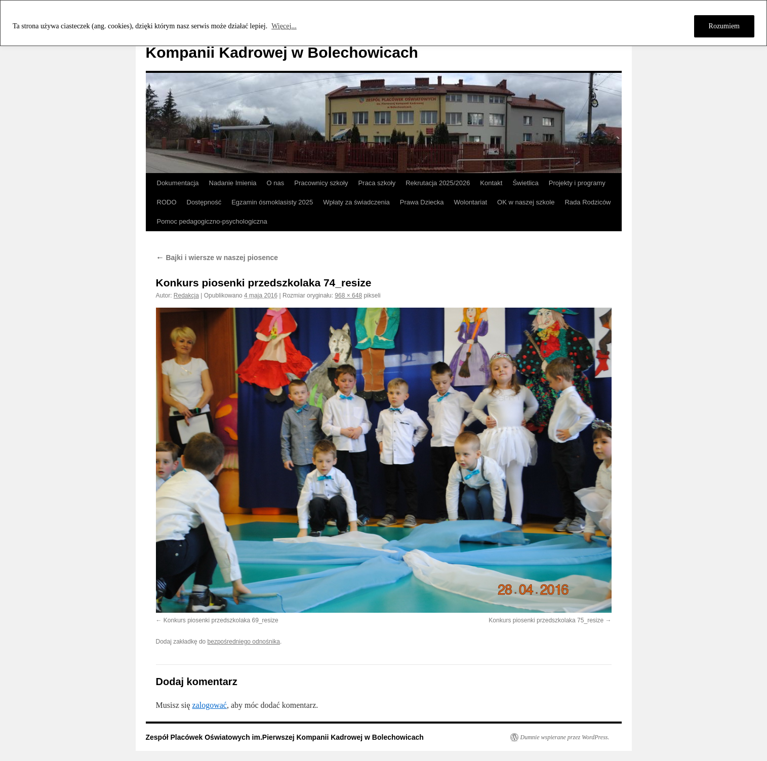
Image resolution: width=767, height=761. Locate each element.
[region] (383, 23)
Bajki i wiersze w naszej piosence (217, 257)
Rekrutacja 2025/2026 (438, 183)
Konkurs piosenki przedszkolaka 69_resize (221, 620)
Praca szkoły (376, 183)
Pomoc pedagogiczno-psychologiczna (212, 221)
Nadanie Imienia (233, 183)
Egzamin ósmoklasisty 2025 (272, 202)
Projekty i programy (577, 183)
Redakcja (186, 295)
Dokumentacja (178, 183)
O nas (276, 183)
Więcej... (284, 26)
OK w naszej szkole (525, 202)
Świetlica (525, 183)
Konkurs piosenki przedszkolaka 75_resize (546, 620)
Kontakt (491, 183)
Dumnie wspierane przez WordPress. (565, 737)
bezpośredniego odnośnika (244, 641)
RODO (167, 202)
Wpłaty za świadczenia (356, 202)
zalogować (209, 705)
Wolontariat (471, 202)
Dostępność (204, 202)
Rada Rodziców (587, 202)
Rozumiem (724, 26)
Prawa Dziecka (422, 202)
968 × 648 (348, 295)
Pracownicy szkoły (321, 183)
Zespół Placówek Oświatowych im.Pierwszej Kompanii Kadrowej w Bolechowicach (285, 737)
